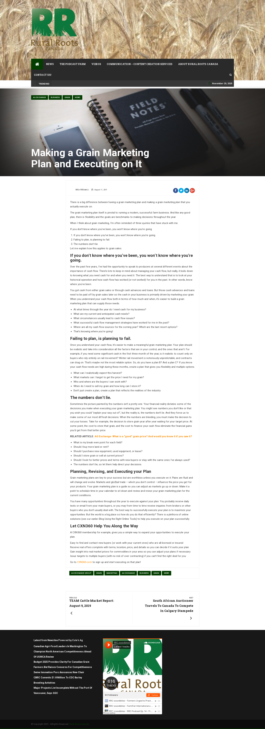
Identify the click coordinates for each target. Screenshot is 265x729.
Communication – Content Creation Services (139, 64)
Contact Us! (42, 74)
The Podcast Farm (73, 64)
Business (55, 97)
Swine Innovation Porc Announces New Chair (59, 672)
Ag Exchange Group (81, 573)
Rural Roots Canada (79, 724)
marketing (111, 573)
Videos (96, 64)
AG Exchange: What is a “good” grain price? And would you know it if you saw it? (143, 436)
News (50, 64)
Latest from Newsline (46, 640)
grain (99, 573)
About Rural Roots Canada (198, 64)
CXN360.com (84, 562)
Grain (67, 97)
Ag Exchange (39, 97)
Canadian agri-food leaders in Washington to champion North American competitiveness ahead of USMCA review (62, 651)
